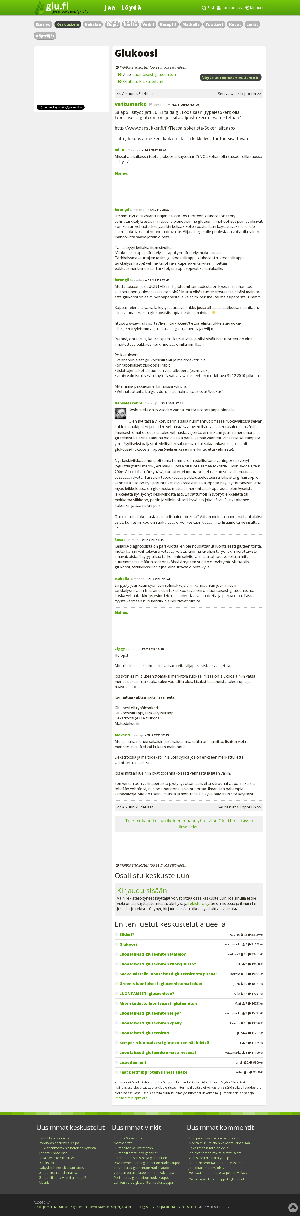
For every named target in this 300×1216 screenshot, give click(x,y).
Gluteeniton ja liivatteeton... (134, 1148)
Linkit (252, 24)
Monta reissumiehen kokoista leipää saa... (220, 1143)
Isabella (122, 578)
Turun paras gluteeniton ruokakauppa (142, 1167)
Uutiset (63, 1207)
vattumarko (131, 104)
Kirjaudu (255, 7)
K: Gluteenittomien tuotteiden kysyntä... (68, 1148)
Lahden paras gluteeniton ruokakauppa (143, 1182)
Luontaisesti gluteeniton (154, 74)
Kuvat (235, 24)
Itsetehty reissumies (54, 1138)
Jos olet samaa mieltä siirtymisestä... (216, 1153)
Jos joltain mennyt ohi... (206, 1167)
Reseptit (168, 24)
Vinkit (148, 24)
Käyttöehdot (79, 1207)
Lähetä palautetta (163, 1207)
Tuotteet (214, 24)
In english (143, 1207)
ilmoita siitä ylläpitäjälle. (131, 1098)
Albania (44, 1182)
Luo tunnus (229, 7)
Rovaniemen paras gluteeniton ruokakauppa (147, 1162)
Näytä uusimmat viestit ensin (231, 77)
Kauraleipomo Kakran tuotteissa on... (217, 1162)
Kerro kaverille (99, 1207)
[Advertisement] (189, 188)
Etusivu (43, 24)
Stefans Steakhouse (129, 1138)
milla (119, 150)
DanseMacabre (128, 403)
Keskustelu (67, 24)
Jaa (110, 7)
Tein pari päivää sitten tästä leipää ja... (217, 1138)
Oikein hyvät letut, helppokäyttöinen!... (217, 1179)
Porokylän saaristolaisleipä (59, 1143)
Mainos (121, 173)
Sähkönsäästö (187, 1207)
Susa (119, 539)
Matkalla (191, 24)
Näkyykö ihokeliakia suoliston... (62, 1167)
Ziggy (120, 648)
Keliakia (93, 24)
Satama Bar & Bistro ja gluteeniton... (141, 1158)
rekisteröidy (198, 903)
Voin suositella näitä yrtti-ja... (210, 1158)
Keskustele (124, 20)
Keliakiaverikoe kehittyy (56, 1158)
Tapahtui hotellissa (53, 1153)
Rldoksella (46, 1162)
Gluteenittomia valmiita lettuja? (62, 1177)
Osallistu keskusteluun (143, 81)
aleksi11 (122, 735)
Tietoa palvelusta (45, 1207)
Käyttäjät (45, 35)
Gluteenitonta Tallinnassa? (59, 1172)
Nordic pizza (123, 1143)
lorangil (122, 209)
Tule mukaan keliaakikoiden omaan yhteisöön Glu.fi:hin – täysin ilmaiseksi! (189, 823)
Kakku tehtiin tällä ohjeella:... (210, 1148)
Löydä (131, 7)
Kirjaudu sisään (142, 890)
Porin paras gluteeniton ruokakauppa (142, 1177)
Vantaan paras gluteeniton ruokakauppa (144, 1172)
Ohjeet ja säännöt (123, 1207)
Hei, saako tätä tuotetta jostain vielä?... (218, 1172)
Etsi (208, 7)
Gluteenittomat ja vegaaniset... (137, 1153)
